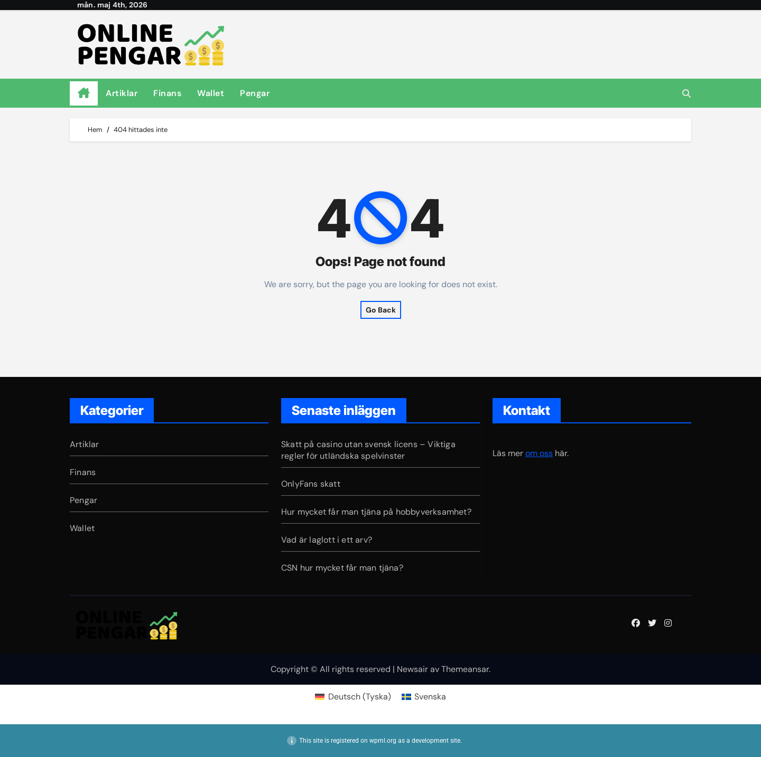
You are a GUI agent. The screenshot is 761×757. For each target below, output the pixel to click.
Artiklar (121, 93)
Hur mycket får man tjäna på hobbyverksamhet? (376, 511)
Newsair (412, 669)
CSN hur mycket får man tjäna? (342, 567)
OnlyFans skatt (310, 483)
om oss (539, 453)
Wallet (210, 93)
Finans (167, 93)
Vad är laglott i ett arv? (326, 539)
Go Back (381, 310)
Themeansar (465, 669)
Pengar (255, 93)
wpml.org (382, 740)
